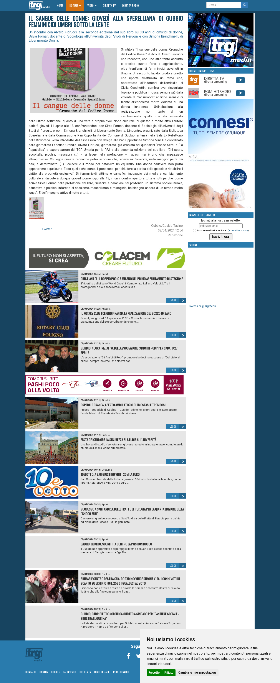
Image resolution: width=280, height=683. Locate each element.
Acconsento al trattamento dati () (223, 230)
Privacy (43, 672)
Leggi (178, 300)
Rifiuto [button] (168, 672)
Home (61, 5)
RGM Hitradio (121, 672)
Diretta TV (109, 5)
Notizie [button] (75, 5)
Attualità (106, 308)
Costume (107, 469)
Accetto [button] (154, 672)
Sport (105, 274)
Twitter (47, 229)
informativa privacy (238, 230)
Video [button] (91, 5)
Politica (106, 574)
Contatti (30, 672)
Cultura (106, 435)
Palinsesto (69, 672)
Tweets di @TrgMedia (202, 306)
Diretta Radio (130, 5)
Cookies (55, 672)
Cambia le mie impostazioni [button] (197, 672)
